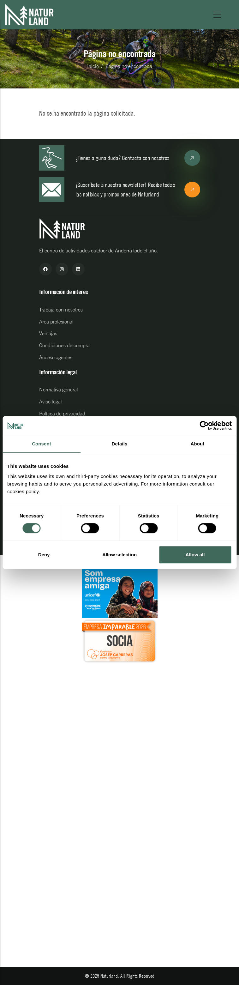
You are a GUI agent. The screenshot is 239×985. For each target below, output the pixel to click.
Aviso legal (50, 401)
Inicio (93, 66)
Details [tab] (120, 443)
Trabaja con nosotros (61, 309)
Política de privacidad (62, 413)
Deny (44, 554)
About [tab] (198, 443)
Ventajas (48, 333)
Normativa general (58, 389)
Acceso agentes (55, 357)
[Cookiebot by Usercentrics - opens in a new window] (204, 425)
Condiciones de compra (64, 345)
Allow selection (119, 554)
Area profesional (56, 321)
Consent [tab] (41, 443)
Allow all (195, 554)
